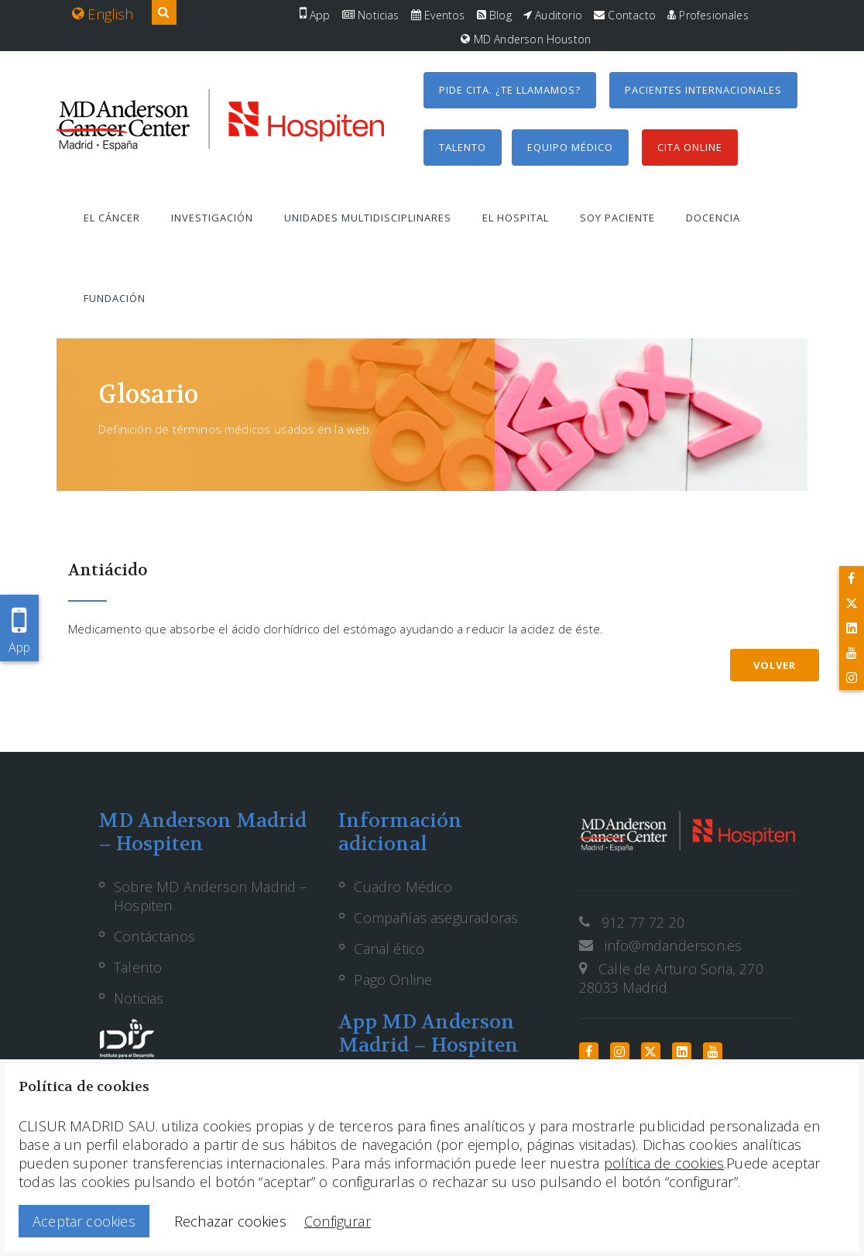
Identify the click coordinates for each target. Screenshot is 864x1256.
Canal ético (389, 948)
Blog (494, 15)
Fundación (115, 298)
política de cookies (664, 1163)
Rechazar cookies (230, 1221)
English (103, 14)
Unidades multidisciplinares (367, 218)
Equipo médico (570, 147)
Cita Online (689, 147)
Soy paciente (617, 218)
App (315, 15)
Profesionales (708, 15)
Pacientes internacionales (703, 90)
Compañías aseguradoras (436, 917)
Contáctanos (154, 936)
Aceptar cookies (84, 1221)
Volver (774, 665)
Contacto (625, 15)
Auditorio (552, 15)
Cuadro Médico (403, 886)
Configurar (337, 1221)
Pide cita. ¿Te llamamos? (510, 90)
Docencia (713, 218)
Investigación (212, 218)
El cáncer (112, 218)
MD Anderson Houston (526, 39)
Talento (462, 147)
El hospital (515, 218)
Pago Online (393, 979)
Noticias (370, 15)
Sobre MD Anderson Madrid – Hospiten (210, 896)
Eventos (438, 15)
